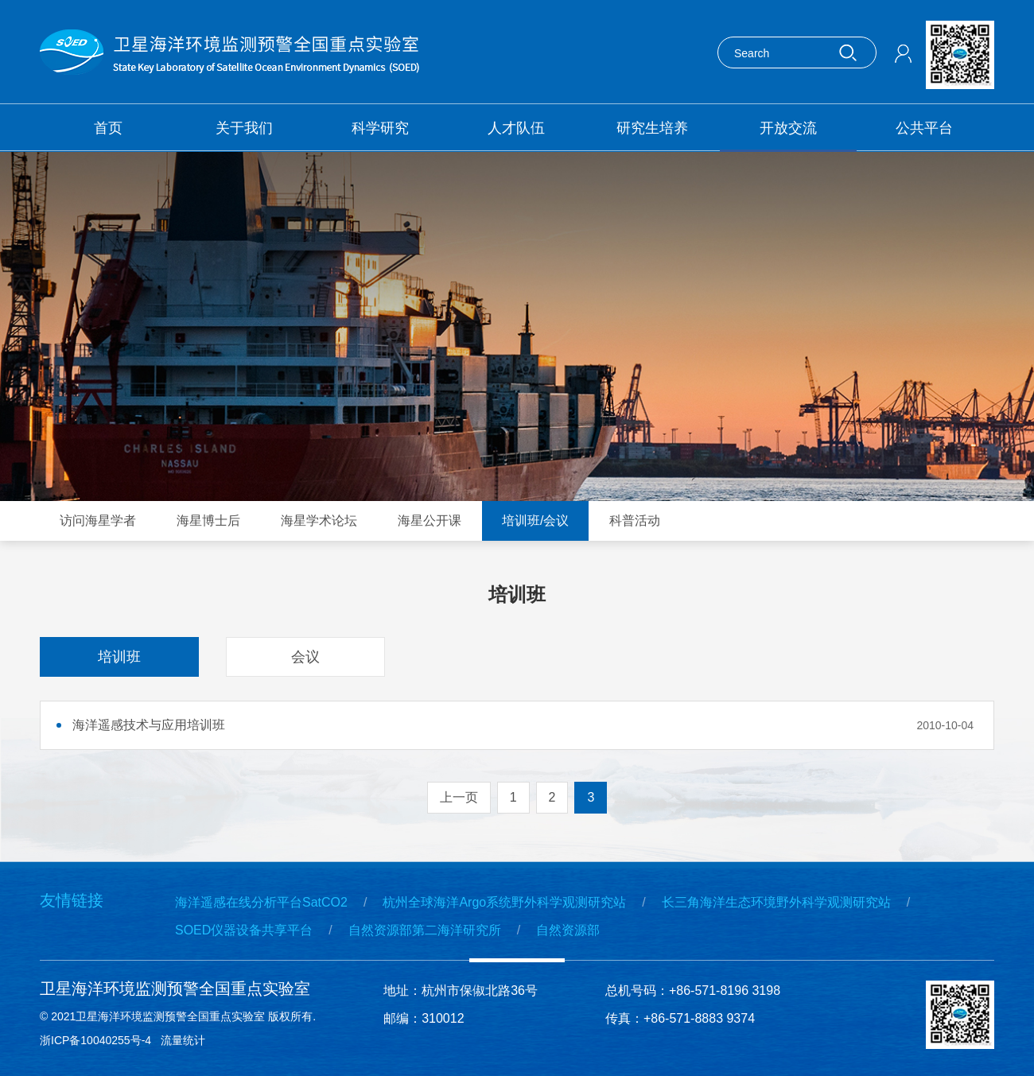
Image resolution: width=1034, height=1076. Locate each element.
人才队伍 (516, 128)
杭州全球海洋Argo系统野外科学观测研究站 (504, 902)
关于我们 (244, 128)
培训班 (119, 657)
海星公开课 (429, 520)
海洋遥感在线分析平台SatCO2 (261, 902)
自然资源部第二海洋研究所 (424, 930)
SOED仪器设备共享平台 (244, 930)
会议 (305, 657)
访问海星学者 (98, 520)
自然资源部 (568, 930)
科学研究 (380, 128)
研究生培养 (652, 128)
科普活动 (634, 520)
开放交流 (788, 128)
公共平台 (924, 128)
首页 (108, 128)
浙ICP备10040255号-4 (95, 1040)
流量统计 (183, 1040)
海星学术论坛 (319, 520)
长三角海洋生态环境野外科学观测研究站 (776, 902)
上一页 (459, 797)
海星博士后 (208, 520)
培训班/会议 (535, 520)
